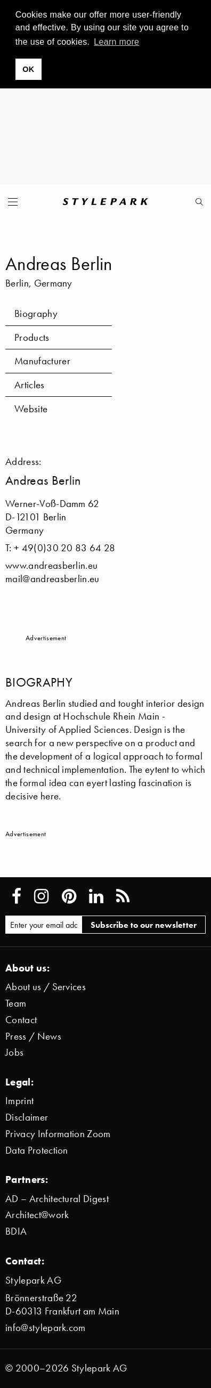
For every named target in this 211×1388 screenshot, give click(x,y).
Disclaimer (26, 1117)
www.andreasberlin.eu (51, 565)
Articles (29, 385)
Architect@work (37, 1215)
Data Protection (36, 1150)
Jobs (14, 1052)
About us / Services (45, 987)
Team (15, 1003)
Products (32, 337)
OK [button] (28, 69)
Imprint (19, 1101)
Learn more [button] (116, 41)
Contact (21, 1020)
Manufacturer (42, 361)
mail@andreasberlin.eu (52, 579)
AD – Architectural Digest (57, 1199)
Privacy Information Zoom (58, 1134)
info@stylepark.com (45, 1327)
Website (30, 409)
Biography (36, 313)
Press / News (33, 1036)
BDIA (16, 1231)
